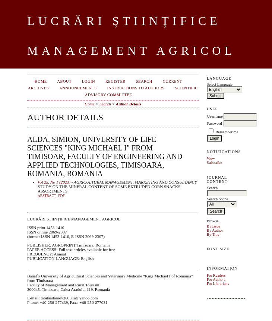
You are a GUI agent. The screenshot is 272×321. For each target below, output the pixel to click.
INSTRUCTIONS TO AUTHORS (135, 88)
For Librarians (218, 284)
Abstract (47, 196)
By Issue (213, 226)
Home (41, 81)
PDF (61, 196)
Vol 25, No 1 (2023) (54, 182)
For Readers (216, 275)
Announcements (78, 88)
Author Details (128, 104)
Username (215, 116)
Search (144, 81)
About (64, 81)
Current (172, 81)
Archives (38, 88)
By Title (213, 234)
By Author (215, 230)
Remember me (226, 132)
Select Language (220, 84)
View (211, 158)
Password (214, 123)
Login (88, 81)
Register (115, 81)
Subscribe (214, 162)
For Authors (216, 279)
